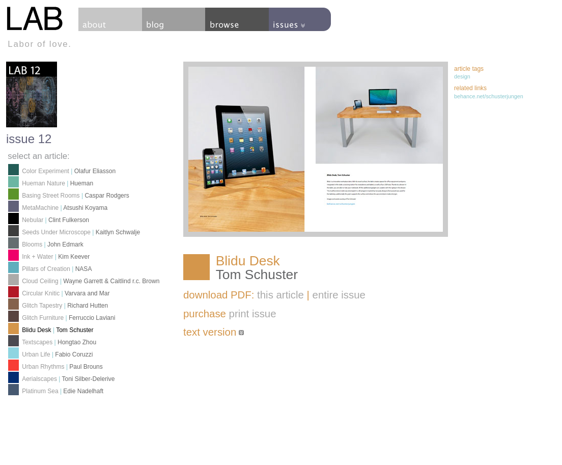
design (462, 76)
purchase (229, 313)
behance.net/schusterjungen (488, 96)
